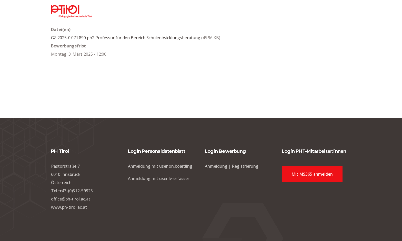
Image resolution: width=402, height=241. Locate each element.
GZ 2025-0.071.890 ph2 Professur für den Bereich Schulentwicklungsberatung (125, 38)
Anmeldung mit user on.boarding (160, 166)
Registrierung (245, 166)
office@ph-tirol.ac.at (70, 199)
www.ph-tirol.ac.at (69, 207)
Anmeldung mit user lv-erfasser (158, 178)
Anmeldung (216, 166)
